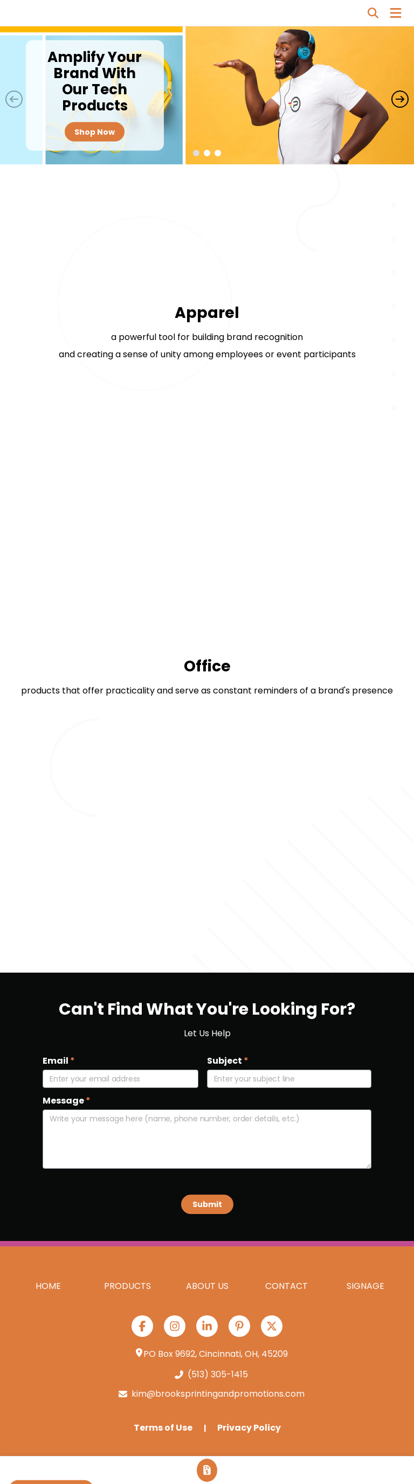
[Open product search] (373, 13)
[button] (196, 153)
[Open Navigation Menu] (396, 13)
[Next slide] (400, 99)
